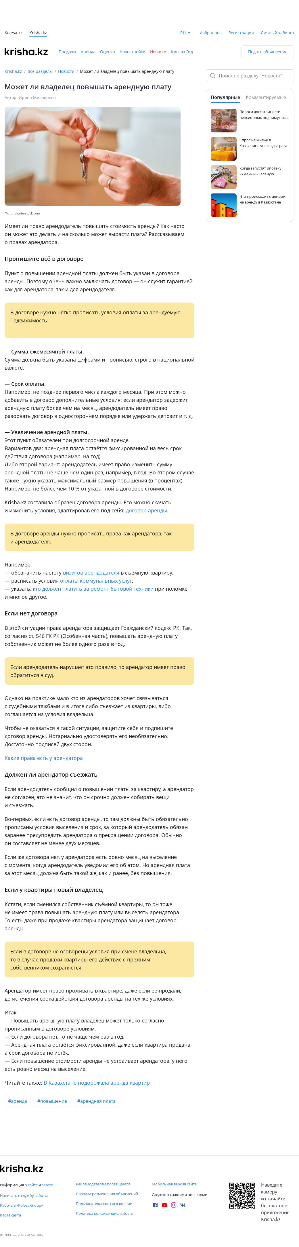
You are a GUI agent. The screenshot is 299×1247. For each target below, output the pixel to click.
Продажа (67, 51)
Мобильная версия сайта (174, 1184)
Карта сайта (10, 1215)
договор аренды (146, 510)
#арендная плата (96, 1101)
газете (47, 1184)
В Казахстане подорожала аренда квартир (97, 1082)
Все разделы (40, 71)
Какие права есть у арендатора (44, 757)
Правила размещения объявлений (107, 1193)
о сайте (31, 1184)
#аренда (17, 1101)
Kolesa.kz (13, 33)
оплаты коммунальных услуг (96, 580)
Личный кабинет (277, 32)
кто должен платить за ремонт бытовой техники (93, 588)
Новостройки (132, 51)
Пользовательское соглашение (104, 1203)
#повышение (52, 1101)
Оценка (107, 51)
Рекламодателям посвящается (103, 1184)
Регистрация (241, 32)
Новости (158, 51)
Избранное (211, 32)
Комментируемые (266, 97)
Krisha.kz (13, 71)
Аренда (88, 51)
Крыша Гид (182, 51)
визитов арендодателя (91, 572)
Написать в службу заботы (24, 1195)
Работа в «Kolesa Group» (21, 1205)
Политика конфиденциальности (104, 1213)
